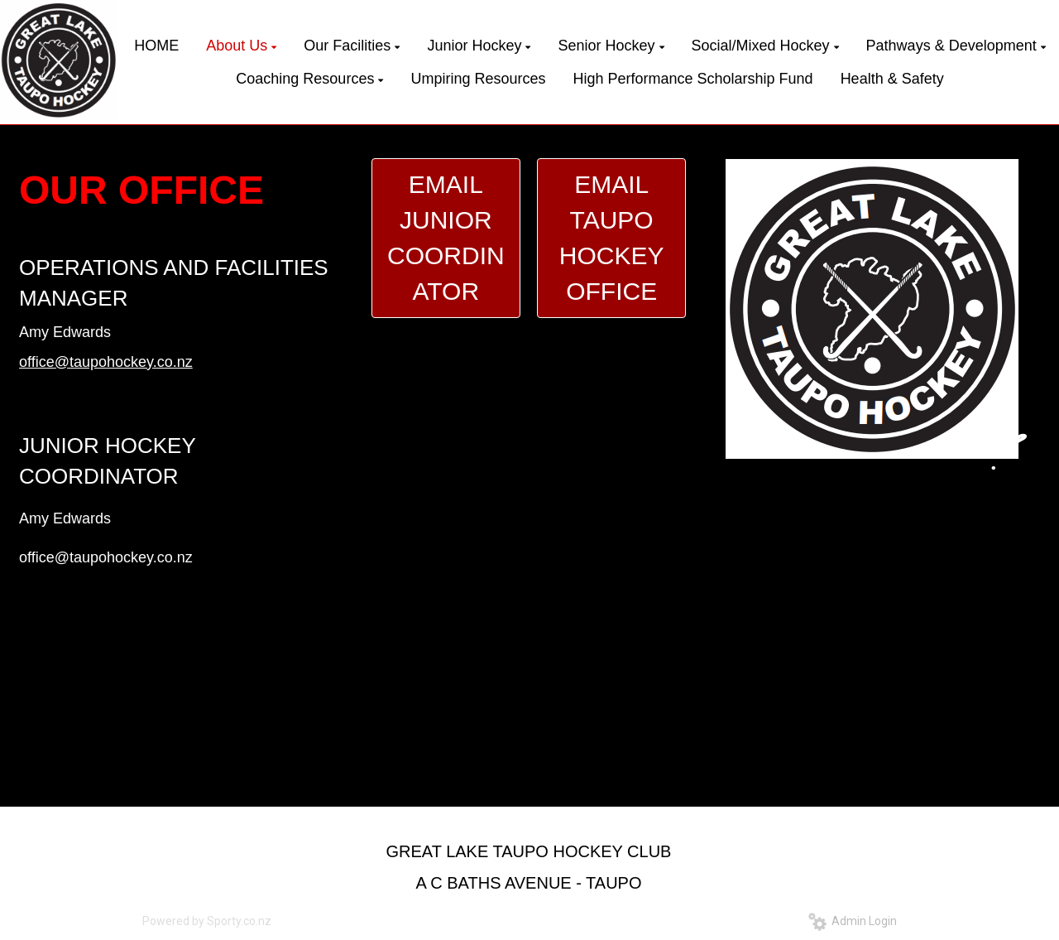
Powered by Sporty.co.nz (206, 921)
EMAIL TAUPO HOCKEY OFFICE (611, 238)
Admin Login (852, 921)
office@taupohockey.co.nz (106, 362)
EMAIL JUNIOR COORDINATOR (446, 238)
